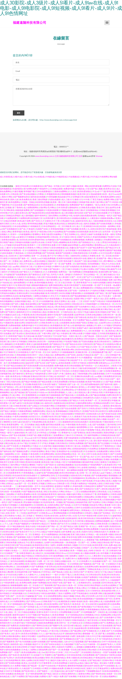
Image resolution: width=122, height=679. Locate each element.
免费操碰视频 (79, 241)
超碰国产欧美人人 (108, 645)
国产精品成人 (29, 605)
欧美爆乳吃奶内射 (44, 401)
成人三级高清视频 (96, 222)
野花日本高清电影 (110, 243)
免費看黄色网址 (39, 412)
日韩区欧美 (87, 345)
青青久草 (49, 659)
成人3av (41, 653)
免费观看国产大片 (29, 351)
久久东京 (73, 192)
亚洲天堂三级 (16, 428)
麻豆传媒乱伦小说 (111, 276)
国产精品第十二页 (57, 270)
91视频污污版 (13, 482)
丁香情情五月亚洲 (41, 517)
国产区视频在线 (90, 632)
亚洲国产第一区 (85, 527)
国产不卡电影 (42, 270)
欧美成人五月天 (101, 570)
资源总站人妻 (84, 393)
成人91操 (22, 318)
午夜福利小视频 (61, 399)
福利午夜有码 (40, 217)
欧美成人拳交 (42, 493)
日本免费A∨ (94, 254)
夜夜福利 (40, 530)
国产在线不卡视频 (53, 388)
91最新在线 (65, 297)
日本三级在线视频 (13, 557)
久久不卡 (96, 640)
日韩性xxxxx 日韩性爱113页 (58, 485)
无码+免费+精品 (111, 546)
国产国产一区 (55, 651)
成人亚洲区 (52, 619)
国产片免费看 (18, 677)
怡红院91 (26, 423)
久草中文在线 (91, 455)
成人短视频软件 (39, 289)
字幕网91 (48, 656)
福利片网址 (77, 495)
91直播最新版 (32, 251)
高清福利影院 (41, 308)
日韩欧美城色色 (78, 621)
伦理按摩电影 (86, 439)
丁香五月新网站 (69, 235)
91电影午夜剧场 (36, 648)
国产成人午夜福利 (27, 230)
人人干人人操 (7, 525)
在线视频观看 (89, 294)
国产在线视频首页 (10, 230)
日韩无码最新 (13, 522)
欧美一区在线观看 (13, 493)
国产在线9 (51, 364)
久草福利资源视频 (98, 238)
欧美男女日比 (110, 190)
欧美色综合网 (59, 519)
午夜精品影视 (100, 659)
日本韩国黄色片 (24, 353)
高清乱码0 (105, 576)
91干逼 (37, 359)
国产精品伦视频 (32, 677)
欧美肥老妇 (79, 568)
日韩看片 (74, 525)
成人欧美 (77, 533)
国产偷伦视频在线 (92, 643)
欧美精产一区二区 (93, 401)
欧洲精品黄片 (31, 562)
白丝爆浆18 (43, 396)
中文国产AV (107, 471)
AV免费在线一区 (18, 251)
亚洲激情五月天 (29, 632)
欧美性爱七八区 (34, 361)
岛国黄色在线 (59, 404)
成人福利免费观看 (17, 284)
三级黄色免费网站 (60, 192)
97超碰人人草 (111, 474)
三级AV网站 (14, 466)
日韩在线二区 (56, 238)
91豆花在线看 (17, 206)
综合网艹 (77, 613)
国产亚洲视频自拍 (67, 640)
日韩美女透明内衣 (68, 675)
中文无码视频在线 (20, 578)
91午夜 (86, 200)
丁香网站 (90, 570)
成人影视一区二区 (84, 474)
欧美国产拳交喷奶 (93, 383)
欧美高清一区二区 (80, 605)
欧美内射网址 (53, 605)
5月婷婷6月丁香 (79, 276)
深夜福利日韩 (73, 225)
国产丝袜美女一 (88, 367)
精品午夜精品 (27, 557)
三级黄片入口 (83, 557)
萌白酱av (27, 372)
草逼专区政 (71, 538)
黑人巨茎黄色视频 (107, 501)
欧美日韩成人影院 (72, 482)
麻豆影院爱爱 (96, 329)
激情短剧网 (95, 310)
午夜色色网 (34, 455)
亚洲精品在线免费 (101, 404)
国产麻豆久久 (26, 273)
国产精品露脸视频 (78, 297)
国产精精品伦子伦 (57, 345)
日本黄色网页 (19, 345)
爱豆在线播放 (36, 543)
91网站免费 (18, 621)
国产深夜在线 (81, 318)
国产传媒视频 (13, 460)
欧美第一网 (56, 203)
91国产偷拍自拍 (94, 361)
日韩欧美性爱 (102, 525)
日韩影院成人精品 (39, 313)
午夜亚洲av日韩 (45, 233)
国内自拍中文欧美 (92, 667)
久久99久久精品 (39, 533)
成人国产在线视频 (97, 426)
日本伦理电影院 (48, 227)
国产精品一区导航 (52, 187)
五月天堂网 (98, 511)
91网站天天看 (62, 257)
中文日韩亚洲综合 (42, 326)
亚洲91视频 (46, 359)
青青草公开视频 (38, 485)
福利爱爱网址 (82, 428)
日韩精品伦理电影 (13, 217)
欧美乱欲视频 (38, 659)
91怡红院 (109, 351)
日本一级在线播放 (97, 428)
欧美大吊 (105, 206)
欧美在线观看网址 (112, 672)
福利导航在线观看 (53, 426)
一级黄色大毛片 (10, 310)
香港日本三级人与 (28, 267)
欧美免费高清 (25, 200)
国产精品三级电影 (8, 412)
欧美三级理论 (31, 565)
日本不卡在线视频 (113, 375)
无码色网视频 (93, 265)
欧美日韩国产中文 (42, 661)
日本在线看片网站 (47, 407)
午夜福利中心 (44, 190)
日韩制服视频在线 (89, 273)
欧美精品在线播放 (66, 308)
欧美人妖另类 (47, 458)
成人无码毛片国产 (77, 573)
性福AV (58, 672)
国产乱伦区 (41, 364)
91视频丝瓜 (38, 273)
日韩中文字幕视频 (18, 343)
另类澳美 (36, 332)
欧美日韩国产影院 (78, 324)
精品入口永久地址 (99, 308)
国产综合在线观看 (69, 409)
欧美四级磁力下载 (39, 450)
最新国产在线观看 (63, 254)
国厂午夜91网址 (45, 334)
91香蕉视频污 (44, 351)
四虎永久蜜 (105, 610)
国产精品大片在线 (77, 401)
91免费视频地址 (52, 535)
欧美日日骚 (90, 372)
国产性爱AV (10, 313)
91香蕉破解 (52, 198)
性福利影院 (17, 190)
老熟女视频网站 (110, 677)
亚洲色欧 (68, 442)
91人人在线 (39, 576)
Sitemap (99, 157)
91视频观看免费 (25, 498)
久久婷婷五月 (21, 278)
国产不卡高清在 (112, 203)
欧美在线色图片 (82, 423)
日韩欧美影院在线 (80, 254)
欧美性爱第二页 (18, 385)
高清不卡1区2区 (50, 613)
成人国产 (100, 619)
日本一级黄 (5, 377)
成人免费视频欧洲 (84, 289)
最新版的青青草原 (49, 495)
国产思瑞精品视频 (51, 474)
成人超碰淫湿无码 (80, 222)
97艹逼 (102, 192)
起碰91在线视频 (39, 643)
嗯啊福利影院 (53, 321)
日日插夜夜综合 (37, 187)
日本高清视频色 (45, 610)
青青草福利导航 (92, 407)
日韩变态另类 (9, 546)
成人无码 (77, 313)
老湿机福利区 (72, 519)
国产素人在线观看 (106, 635)
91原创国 (75, 270)
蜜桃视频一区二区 (90, 635)
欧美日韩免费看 (113, 267)
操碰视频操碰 (57, 600)
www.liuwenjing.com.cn (45, 157)
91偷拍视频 (5, 300)
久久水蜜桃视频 (50, 273)
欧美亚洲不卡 (27, 656)
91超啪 (8, 276)
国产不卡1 (102, 286)
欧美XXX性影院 (83, 351)
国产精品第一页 (34, 667)
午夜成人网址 (81, 589)
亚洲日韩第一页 (48, 471)
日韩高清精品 (81, 501)
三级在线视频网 (22, 568)
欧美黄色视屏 (83, 233)
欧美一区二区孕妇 (76, 586)
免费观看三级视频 (93, 241)
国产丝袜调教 (71, 677)
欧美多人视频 (60, 538)
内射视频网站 (25, 235)
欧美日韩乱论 (40, 460)
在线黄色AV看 (112, 345)
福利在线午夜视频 (78, 460)
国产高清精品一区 (107, 514)
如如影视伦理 (104, 605)
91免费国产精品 (83, 321)
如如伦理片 (30, 364)
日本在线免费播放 (20, 227)
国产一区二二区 (101, 356)
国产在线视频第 (37, 211)
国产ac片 (7, 519)
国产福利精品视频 (54, 643)
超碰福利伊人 (20, 610)
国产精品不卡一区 (60, 348)
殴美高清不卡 (27, 369)
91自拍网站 (57, 233)
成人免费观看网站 (31, 209)
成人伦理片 (101, 581)
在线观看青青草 (14, 474)
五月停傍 (101, 334)
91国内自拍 (67, 313)
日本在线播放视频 (37, 294)
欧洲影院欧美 (64, 602)
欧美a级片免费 (24, 222)
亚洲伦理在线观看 (13, 442)
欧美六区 (36, 495)
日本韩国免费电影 (75, 514)
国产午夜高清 (16, 632)
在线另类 (93, 605)
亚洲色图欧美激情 (106, 318)
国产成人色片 (89, 458)
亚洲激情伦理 (84, 584)
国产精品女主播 (70, 527)
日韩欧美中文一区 (14, 372)
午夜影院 (95, 447)
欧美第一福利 (109, 235)
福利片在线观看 (91, 627)
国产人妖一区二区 (75, 385)
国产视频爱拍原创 (21, 198)
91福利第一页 (93, 645)
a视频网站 (62, 243)
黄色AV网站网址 (7, 568)
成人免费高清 (25, 262)
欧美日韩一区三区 (66, 629)
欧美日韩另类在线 (86, 519)
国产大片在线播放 (114, 632)
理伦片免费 (10, 471)
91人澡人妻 (91, 442)
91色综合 (13, 259)
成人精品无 (37, 554)
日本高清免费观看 (60, 383)
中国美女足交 (77, 624)
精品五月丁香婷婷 (49, 525)
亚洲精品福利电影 (62, 637)
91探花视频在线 (84, 251)
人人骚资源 (104, 407)
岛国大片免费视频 (87, 581)
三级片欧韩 (110, 426)
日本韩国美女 (76, 541)
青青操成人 (107, 388)
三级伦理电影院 (41, 265)
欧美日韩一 (43, 343)
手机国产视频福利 (21, 525)
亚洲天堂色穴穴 (105, 517)
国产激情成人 (9, 388)
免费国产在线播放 (46, 565)
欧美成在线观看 (23, 581)
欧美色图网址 (15, 203)
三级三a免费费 (79, 570)
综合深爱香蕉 (47, 487)
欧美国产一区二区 (66, 377)
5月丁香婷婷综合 (107, 447)
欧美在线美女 (60, 458)
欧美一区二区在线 (104, 257)
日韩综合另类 (97, 393)
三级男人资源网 (56, 546)
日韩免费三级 (25, 340)
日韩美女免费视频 (76, 444)
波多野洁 (17, 600)
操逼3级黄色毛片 (92, 198)
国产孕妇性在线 (99, 675)
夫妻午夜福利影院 (71, 439)
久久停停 (12, 281)
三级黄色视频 (49, 570)
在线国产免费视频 (31, 621)
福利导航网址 (93, 436)
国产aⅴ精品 (33, 407)
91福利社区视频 (98, 292)
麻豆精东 (82, 651)
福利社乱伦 (32, 610)
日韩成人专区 (60, 463)
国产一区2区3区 (18, 597)
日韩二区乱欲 (42, 428)
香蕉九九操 (31, 345)
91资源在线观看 (52, 211)
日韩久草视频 (107, 503)
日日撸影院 (114, 525)
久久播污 (100, 372)
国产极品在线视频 (98, 396)
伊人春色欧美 (25, 329)
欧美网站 (78, 340)
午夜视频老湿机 (61, 292)
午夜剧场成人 (19, 254)
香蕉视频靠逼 (112, 334)
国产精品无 (106, 479)
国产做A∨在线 (23, 490)
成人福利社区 (47, 404)
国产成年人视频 (18, 305)
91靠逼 (106, 329)
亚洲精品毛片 (20, 570)
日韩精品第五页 (33, 479)
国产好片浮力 (64, 525)
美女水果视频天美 (71, 581)
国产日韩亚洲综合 (22, 549)
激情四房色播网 (56, 439)
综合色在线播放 (81, 466)
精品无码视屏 (11, 222)
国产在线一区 (40, 597)
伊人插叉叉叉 (31, 434)
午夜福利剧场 (23, 409)
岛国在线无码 (76, 476)
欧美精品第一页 (73, 543)
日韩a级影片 (66, 222)
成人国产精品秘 (17, 393)
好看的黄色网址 (14, 637)
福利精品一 (94, 468)
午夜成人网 (99, 431)
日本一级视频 (22, 455)
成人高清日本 (11, 257)
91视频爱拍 (86, 359)
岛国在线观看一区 (89, 286)
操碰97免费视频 (39, 584)
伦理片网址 (24, 468)
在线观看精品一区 (62, 565)
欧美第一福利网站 (108, 227)
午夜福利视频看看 (113, 302)
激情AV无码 (52, 316)
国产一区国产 (15, 653)
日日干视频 (32, 616)
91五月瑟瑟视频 (77, 643)
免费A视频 (59, 367)
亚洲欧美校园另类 (34, 385)
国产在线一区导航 (38, 415)
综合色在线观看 (47, 367)
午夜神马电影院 (54, 533)
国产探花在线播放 (60, 401)
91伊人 (12, 214)
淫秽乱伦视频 (60, 562)
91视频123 (7, 552)
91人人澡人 (96, 243)
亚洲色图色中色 (63, 452)
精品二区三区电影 (25, 517)
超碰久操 (33, 552)
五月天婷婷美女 (17, 431)
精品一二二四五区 (21, 552)
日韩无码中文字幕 (108, 629)
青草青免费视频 (28, 619)
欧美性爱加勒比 (85, 192)
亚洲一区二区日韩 (54, 490)
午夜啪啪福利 (17, 605)
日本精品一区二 (15, 439)
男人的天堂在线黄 (23, 388)
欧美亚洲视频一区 (60, 616)
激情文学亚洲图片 (29, 637)
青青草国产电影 (15, 337)
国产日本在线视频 (11, 458)
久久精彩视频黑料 (24, 506)
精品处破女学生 (64, 198)
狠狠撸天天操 (42, 380)
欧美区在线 (114, 450)
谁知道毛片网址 (97, 506)
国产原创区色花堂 (109, 415)
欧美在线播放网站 (29, 653)
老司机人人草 (84, 388)
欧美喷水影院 (112, 348)
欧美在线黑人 (82, 426)
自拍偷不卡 (38, 656)
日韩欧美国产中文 (49, 602)
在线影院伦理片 (32, 324)
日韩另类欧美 (61, 444)
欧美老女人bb (111, 222)
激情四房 (15, 645)
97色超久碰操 (88, 313)
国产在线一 (74, 292)
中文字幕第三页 (64, 479)
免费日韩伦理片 (114, 396)
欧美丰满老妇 (110, 289)
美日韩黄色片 (10, 517)
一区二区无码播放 (27, 426)
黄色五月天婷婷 (63, 621)
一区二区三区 (47, 369)
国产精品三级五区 (51, 675)
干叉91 (55, 337)
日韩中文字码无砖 (62, 372)
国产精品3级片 (95, 661)
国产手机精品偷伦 (81, 594)
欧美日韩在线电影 (67, 474)
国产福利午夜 (107, 385)
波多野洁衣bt (106, 324)
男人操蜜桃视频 (110, 391)
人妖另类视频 (70, 251)
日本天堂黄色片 (110, 597)
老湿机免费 (103, 273)
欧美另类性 (73, 243)
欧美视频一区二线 (100, 332)
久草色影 (117, 225)
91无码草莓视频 (47, 399)
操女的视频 (92, 262)
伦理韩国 (75, 565)
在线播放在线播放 (79, 219)
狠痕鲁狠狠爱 (43, 345)
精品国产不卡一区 (79, 361)
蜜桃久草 (92, 259)
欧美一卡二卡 (73, 562)
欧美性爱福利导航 (37, 241)
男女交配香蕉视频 (96, 375)
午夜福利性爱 (40, 375)
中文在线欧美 (89, 452)
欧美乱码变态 (60, 225)
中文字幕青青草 (45, 664)
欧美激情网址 (9, 535)
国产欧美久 (6, 635)
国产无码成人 (66, 506)
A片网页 (45, 669)
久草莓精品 (98, 289)
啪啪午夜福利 (77, 602)
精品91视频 (68, 597)
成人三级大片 (67, 200)
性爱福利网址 (76, 294)
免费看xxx (114, 300)
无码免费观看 (89, 656)
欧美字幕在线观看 (48, 621)
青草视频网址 (104, 495)
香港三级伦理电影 (40, 200)
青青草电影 (17, 233)
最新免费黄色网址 (85, 404)
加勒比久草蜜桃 (89, 257)
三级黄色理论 (75, 257)
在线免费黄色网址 (55, 597)
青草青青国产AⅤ (84, 284)
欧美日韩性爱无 (52, 294)
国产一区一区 (55, 265)
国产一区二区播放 (11, 262)
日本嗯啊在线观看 (64, 570)
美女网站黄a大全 (92, 479)
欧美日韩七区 (83, 195)
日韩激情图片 (61, 407)
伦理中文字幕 (69, 329)
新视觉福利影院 (80, 450)
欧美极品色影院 (37, 281)
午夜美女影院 (13, 669)
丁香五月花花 (104, 380)
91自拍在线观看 (66, 415)
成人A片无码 (41, 608)
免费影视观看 (83, 560)
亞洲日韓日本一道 (110, 316)
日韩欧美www (46, 514)
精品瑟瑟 (59, 251)
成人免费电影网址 (58, 356)
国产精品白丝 (41, 318)
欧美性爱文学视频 (110, 401)
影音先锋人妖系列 (58, 517)
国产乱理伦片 (9, 659)
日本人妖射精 (82, 468)
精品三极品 (84, 664)
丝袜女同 (118, 535)
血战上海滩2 (88, 552)
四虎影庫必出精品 (8, 541)
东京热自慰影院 (47, 206)
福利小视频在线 (26, 460)
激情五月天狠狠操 (27, 238)
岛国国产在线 (42, 230)
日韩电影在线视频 (22, 243)
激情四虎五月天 (23, 313)
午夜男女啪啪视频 (20, 418)
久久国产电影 (108, 383)
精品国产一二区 (54, 318)
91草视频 (12, 506)
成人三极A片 (6, 249)
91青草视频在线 (110, 393)
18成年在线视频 (99, 284)
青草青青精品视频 (35, 225)
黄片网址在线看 (76, 334)
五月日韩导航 (78, 522)
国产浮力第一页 (38, 353)
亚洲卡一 (15, 235)
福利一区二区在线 (31, 586)
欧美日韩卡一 (33, 356)
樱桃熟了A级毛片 (36, 466)
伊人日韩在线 (13, 195)
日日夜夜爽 (38, 506)
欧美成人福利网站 (26, 308)
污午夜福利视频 (34, 509)
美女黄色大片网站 (57, 493)
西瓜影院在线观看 (20, 589)
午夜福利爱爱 (9, 584)
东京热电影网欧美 (13, 661)
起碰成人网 (41, 605)
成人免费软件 (23, 415)
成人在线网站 (84, 447)
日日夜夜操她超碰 (53, 340)
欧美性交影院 (9, 533)
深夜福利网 (43, 651)
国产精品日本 (111, 249)
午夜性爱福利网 (36, 675)
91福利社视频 (60, 332)
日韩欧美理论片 (75, 412)
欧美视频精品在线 (16, 364)
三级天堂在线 (92, 621)
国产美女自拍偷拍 (24, 546)
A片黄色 (30, 284)
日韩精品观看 (57, 190)
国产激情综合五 (35, 276)
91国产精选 (85, 348)
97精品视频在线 (18, 527)
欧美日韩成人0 (81, 576)
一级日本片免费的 (42, 482)
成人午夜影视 (24, 316)
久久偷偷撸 (22, 541)
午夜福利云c (114, 570)
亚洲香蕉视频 (93, 629)
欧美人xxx (36, 259)
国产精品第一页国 (92, 337)
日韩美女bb (65, 460)
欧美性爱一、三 (11, 487)
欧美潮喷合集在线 (23, 471)
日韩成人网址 (80, 597)
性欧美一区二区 (102, 552)
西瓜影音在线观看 (33, 463)
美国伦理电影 (109, 434)
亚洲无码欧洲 (96, 423)
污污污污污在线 (85, 546)
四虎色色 (96, 653)
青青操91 (65, 434)
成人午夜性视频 (69, 426)
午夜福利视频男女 (38, 581)
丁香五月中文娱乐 (26, 265)
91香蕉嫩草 (63, 511)
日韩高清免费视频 (34, 254)
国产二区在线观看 (83, 653)
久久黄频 (102, 632)
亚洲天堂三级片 (112, 431)
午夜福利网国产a (96, 466)
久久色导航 (56, 351)
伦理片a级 (16, 423)
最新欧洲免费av (108, 219)
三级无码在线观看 (16, 562)
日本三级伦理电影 (104, 458)
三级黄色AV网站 (84, 675)
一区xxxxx (27, 439)
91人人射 (87, 332)
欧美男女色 (16, 377)
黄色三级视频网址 (14, 501)
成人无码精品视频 (8, 415)
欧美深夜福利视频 (23, 659)
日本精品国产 (49, 498)
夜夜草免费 (93, 364)
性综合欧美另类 (19, 476)
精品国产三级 (80, 262)
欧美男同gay (10, 409)
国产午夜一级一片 (100, 565)
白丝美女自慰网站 (109, 586)
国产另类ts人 (69, 501)
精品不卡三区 (38, 645)
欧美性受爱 (98, 546)
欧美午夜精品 (53, 289)
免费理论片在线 (110, 187)
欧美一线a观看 (114, 286)
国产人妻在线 (102, 490)
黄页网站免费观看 (91, 530)
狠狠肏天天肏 (115, 565)
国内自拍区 (79, 214)
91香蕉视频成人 (28, 474)
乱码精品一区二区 (95, 276)
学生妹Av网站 (100, 482)
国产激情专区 (18, 375)
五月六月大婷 (11, 498)
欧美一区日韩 (51, 629)
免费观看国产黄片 (77, 206)
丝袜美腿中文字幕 (112, 619)
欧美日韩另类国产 (72, 286)
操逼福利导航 (82, 503)
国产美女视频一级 (13, 619)
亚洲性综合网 (22, 294)
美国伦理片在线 (80, 259)
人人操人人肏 (71, 393)
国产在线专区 (111, 428)
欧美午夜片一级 (62, 471)
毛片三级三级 (52, 415)
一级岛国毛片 (98, 359)
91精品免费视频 (49, 259)
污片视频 (91, 589)
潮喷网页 (7, 423)
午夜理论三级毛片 (93, 573)
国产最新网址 (59, 656)
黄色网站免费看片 (49, 361)
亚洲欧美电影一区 (103, 498)
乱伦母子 (105, 337)
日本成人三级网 (97, 351)
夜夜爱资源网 (12, 426)
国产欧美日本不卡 (23, 533)
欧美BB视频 (40, 284)
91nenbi (115, 195)
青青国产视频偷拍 (7, 289)
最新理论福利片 (19, 616)
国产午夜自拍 (98, 302)
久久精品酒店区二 (114, 246)
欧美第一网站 (83, 187)
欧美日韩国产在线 (55, 584)
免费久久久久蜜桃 (26, 576)
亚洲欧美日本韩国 (72, 669)
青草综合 (29, 375)
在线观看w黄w (83, 396)
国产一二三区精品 (49, 479)
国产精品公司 (99, 345)
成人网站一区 (18, 396)
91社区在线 (12, 576)
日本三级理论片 (53, 353)
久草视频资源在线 (52, 195)
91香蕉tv (36, 471)
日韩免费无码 (88, 399)
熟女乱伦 (51, 412)
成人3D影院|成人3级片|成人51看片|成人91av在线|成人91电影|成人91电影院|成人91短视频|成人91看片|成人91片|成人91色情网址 (54, 178)
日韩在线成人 (102, 493)
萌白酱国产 (112, 270)
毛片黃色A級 (29, 337)
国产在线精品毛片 (87, 490)
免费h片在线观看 (46, 552)
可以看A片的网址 (87, 270)
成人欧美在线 (22, 241)
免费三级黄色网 (78, 637)
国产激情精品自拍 (31, 206)
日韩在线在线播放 (25, 359)
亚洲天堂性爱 (55, 380)
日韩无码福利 (89, 340)
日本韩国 (36, 669)
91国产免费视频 (75, 530)
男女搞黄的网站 (54, 391)
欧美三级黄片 (87, 669)
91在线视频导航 (47, 302)
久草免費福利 (29, 501)
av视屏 (94, 321)
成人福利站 (98, 439)
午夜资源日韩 (83, 677)
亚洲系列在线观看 (64, 259)
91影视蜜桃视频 (74, 463)
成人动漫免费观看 (108, 602)
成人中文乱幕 (104, 297)
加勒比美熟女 (18, 292)
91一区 (14, 318)
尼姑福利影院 (96, 195)
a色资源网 (15, 300)
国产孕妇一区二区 (55, 527)
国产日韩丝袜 (101, 656)
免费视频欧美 (105, 541)
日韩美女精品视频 (93, 316)
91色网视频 (87, 613)
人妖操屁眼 (96, 584)
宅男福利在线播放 (7, 294)
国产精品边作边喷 (62, 369)
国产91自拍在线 (49, 667)
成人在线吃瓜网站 (52, 506)
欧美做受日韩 (110, 466)
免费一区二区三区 (46, 562)
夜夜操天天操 (81, 418)
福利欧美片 (85, 292)
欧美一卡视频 (76, 552)
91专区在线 (15, 380)
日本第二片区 (63, 653)
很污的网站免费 (30, 190)
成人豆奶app (25, 332)
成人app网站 (14, 267)
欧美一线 (107, 195)
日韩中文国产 (53, 375)
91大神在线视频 (36, 310)
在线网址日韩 (27, 391)
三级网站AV (116, 343)
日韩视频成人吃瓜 (92, 616)
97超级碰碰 (99, 600)
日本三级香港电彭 (31, 560)
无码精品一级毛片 (105, 217)
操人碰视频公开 (90, 326)
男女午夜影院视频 (52, 300)
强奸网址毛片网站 (47, 209)
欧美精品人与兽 (34, 278)
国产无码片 (82, 409)
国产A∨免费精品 (107, 624)
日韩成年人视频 (91, 514)
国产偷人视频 (97, 190)
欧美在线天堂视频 (32, 404)
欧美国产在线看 (25, 592)
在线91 (109, 659)
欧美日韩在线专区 (102, 343)
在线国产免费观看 (89, 578)
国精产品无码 (84, 238)
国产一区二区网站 (89, 543)
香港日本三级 (102, 209)
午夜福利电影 (22, 399)
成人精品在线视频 (104, 589)
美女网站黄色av (68, 391)
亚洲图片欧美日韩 (49, 418)
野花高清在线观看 (77, 610)
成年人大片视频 (104, 326)
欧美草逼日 (71, 404)
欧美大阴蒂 (35, 458)
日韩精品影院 (6, 227)
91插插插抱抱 (55, 396)
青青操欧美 (23, 310)
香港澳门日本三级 (112, 506)
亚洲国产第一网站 (104, 259)
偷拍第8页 (103, 568)
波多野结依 (80, 316)
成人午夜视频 (25, 645)
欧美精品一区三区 (53, 284)
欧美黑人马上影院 (87, 230)
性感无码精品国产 (90, 369)
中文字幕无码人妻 (60, 610)
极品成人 (79, 627)
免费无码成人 (75, 511)
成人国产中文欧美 (11, 447)
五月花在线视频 (62, 476)
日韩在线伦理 (94, 576)
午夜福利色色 (107, 640)
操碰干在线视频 (95, 235)
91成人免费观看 (27, 482)
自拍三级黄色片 (101, 463)
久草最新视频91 (91, 305)
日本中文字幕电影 (40, 439)
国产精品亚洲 (91, 444)
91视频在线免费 (57, 669)
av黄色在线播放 (39, 262)
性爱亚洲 (47, 436)
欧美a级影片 (32, 476)
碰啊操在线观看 (77, 471)
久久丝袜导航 (46, 447)
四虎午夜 (7, 479)
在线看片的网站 (7, 610)
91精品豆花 (89, 356)
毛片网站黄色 (9, 211)
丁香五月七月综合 (108, 265)
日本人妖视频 (13, 329)
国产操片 (89, 214)
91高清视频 (30, 270)
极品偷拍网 (109, 594)
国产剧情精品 (84, 243)
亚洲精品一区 (38, 535)
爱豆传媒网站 (56, 235)
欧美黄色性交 (44, 600)
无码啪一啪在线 (48, 541)
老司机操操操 (15, 629)
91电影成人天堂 (83, 190)
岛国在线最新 (55, 200)
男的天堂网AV (100, 549)
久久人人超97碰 (45, 635)
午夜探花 (24, 466)
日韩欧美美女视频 (87, 209)
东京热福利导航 (21, 573)
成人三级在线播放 (62, 552)
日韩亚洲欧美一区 (22, 450)
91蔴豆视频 (17, 192)
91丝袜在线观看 (101, 214)
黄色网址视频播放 (106, 418)
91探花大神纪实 (70, 238)
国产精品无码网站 (81, 310)
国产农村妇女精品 (53, 645)
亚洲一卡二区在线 (39, 257)
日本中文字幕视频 (81, 506)
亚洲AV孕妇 (108, 661)
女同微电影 (50, 241)
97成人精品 (107, 573)
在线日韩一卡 (18, 270)
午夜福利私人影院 (95, 485)
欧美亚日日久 (35, 418)
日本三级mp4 (115, 404)
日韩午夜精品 (109, 511)
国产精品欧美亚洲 (36, 214)
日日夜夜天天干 (35, 444)
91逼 (68, 270)
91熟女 (36, 447)
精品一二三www (112, 608)
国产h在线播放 (69, 233)
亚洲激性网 (103, 450)
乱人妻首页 (82, 235)
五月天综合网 (106, 254)
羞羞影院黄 (54, 640)
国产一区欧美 (98, 613)
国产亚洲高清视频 (13, 664)
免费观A (43, 677)
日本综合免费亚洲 (60, 431)
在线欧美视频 (20, 302)
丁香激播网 (90, 672)
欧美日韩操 (42, 442)
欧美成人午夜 (47, 592)
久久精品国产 (25, 669)
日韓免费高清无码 (110, 377)
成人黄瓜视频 (67, 214)
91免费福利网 (11, 219)
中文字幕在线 (98, 608)
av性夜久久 (74, 348)
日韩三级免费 (70, 557)
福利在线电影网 (14, 369)
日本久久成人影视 (18, 225)
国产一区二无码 (110, 562)
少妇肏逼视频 (49, 554)
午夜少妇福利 (74, 217)
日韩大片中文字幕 (93, 637)
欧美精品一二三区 (14, 608)
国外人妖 (15, 200)
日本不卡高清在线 (109, 643)
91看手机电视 (87, 482)
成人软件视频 (103, 554)
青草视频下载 (29, 192)
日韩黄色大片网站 (33, 249)
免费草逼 (62, 273)
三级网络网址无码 (47, 476)
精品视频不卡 (6, 621)
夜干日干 (51, 257)
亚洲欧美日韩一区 (83, 353)
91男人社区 (72, 517)
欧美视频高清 (57, 326)
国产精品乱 (86, 281)
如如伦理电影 (73, 246)
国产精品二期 (102, 294)
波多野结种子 (33, 514)
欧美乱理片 (93, 318)
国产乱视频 (75, 549)
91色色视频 (5, 305)
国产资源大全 (51, 466)
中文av (95, 192)
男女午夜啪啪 (7, 538)
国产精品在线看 (45, 383)
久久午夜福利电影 (11, 401)
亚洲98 (117, 600)
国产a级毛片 (18, 404)
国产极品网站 (76, 632)
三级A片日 (69, 436)
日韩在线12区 (77, 305)
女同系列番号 (50, 219)
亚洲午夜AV (94, 501)
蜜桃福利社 (74, 209)
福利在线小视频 (64, 495)
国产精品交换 (113, 340)
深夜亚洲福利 (25, 554)
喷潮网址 (36, 235)
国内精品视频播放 (66, 466)
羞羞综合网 (19, 324)
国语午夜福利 (103, 442)
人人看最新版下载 (91, 541)
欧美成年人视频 (112, 278)
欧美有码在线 (67, 380)
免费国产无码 (102, 487)
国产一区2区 (76, 278)
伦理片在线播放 (7, 675)
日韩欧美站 (32, 343)
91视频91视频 (90, 334)
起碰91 (39, 474)
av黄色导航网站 (87, 246)
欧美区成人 (92, 297)
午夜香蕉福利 (31, 624)
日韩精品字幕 (64, 361)
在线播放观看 (102, 452)
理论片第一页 (96, 677)
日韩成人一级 (93, 535)
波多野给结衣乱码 (46, 637)
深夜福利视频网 (12, 530)
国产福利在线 (6, 452)
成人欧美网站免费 (23, 584)
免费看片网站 (109, 200)
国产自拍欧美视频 (104, 225)
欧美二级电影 (65, 276)
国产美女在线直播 (17, 436)
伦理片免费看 (51, 511)
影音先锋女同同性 (20, 648)
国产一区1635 (115, 353)
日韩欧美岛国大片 (101, 533)
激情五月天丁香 (53, 222)
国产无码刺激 (49, 254)
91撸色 (51, 251)
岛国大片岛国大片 (102, 399)
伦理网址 (63, 217)
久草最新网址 (25, 447)
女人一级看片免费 (100, 527)
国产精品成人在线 (60, 573)
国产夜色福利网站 (55, 581)
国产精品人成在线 (113, 538)
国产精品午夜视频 (29, 383)
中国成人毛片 (97, 391)
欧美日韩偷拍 (101, 313)
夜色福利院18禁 (109, 592)
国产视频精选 (86, 565)
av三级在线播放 (62, 541)
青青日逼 (45, 235)
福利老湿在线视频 (38, 198)
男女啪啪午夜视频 (31, 503)
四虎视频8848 (78, 479)
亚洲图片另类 (27, 629)
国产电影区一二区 (46, 672)
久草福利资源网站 (37, 452)
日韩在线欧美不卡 (73, 359)
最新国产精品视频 (113, 251)
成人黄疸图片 (64, 278)
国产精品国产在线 (37, 589)
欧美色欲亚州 (66, 522)
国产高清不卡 (82, 249)
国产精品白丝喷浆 (62, 305)
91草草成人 (43, 434)
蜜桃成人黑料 (50, 648)
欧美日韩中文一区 (62, 624)
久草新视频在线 (61, 206)
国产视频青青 (9, 643)
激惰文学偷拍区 (114, 284)
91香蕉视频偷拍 (93, 610)
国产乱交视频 (103, 444)
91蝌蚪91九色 (59, 267)
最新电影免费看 (23, 211)
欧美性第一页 (58, 578)
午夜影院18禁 (91, 517)
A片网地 (40, 195)
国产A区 (109, 600)
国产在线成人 (43, 632)
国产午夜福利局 (12, 340)
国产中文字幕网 (11, 308)
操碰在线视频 (58, 447)
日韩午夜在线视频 (56, 442)
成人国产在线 (61, 530)
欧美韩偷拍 (86, 267)
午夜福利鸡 (62, 667)
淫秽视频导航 (6, 375)
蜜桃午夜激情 (53, 460)
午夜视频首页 (35, 227)
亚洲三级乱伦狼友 (78, 535)
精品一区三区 (33, 302)
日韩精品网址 (89, 498)
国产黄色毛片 (66, 605)
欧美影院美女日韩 (40, 546)
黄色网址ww (100, 246)
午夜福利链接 (111, 230)
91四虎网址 (92, 450)
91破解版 (29, 597)
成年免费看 (67, 533)
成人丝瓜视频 (111, 613)
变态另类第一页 (69, 284)
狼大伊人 (80, 337)
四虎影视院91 (26, 627)
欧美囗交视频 (6, 209)
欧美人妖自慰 (58, 359)
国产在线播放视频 (99, 476)
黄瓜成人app (98, 474)
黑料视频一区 (112, 621)
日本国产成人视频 (34, 436)
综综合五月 (50, 549)
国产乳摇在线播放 (86, 343)
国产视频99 (54, 627)
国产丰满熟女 (42, 501)
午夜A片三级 (76, 369)
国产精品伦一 (42, 522)
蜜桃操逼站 (90, 522)
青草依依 (110, 192)
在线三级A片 (80, 211)
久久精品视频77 (69, 645)
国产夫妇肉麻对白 (83, 308)
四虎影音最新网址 (113, 372)
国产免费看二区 (69, 265)
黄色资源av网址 (68, 351)
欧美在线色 (92, 418)
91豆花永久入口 (56, 428)
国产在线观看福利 (20, 276)
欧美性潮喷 (34, 399)
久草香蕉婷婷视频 (56, 230)
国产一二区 (50, 530)
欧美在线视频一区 (67, 321)
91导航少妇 (52, 377)
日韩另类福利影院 (76, 407)
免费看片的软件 (112, 359)
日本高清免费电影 (60, 664)
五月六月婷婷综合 (93, 592)
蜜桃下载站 (96, 388)
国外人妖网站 (27, 661)
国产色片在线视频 (23, 643)
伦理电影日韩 (78, 198)
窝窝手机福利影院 (74, 619)
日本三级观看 (68, 589)
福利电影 (78, 326)
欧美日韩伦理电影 (93, 586)
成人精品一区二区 (13, 613)
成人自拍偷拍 (70, 428)
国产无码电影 (29, 608)
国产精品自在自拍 (74, 345)
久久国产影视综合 (78, 434)
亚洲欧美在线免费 (82, 377)
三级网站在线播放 (40, 297)
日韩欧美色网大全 (47, 324)
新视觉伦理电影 (12, 640)
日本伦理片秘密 (49, 385)
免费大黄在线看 (61, 592)
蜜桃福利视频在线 (39, 286)
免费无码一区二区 (23, 535)
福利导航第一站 (32, 431)
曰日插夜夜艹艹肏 (11, 554)
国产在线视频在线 (110, 361)
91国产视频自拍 (28, 493)
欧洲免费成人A (18, 519)
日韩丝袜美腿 (11, 543)
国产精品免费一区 (68, 289)
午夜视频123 (61, 498)
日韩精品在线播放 (91, 624)
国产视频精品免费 (20, 452)
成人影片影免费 (105, 648)
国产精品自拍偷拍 (14, 367)
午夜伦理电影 (104, 578)
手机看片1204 (113, 238)
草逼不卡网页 (20, 361)
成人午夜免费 (116, 522)
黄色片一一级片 (52, 576)
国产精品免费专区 (97, 249)
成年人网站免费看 (16, 565)
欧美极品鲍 (65, 535)
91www (110, 321)
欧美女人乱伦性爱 (29, 664)
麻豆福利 (22, 487)
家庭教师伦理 (68, 423)
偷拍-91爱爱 (108, 664)
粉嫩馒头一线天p (93, 206)
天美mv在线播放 (115, 409)
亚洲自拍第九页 (94, 415)
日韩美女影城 (94, 409)
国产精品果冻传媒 (11, 332)
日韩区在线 (108, 485)
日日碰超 (43, 251)
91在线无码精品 (27, 300)
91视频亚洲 (8, 324)
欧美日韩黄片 (104, 455)
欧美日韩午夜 (9, 581)
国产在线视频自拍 (64, 241)
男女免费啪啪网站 (49, 509)
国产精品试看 (111, 560)
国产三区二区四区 (84, 640)
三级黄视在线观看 (7, 241)
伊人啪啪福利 (7, 345)
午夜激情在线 (25, 640)
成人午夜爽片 (65, 281)
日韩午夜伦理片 (19, 509)
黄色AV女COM (50, 310)
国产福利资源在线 (27, 401)
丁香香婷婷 (62, 385)
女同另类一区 (108, 233)
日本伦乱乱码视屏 (27, 522)
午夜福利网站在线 (39, 423)
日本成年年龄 (18, 624)
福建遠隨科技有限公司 (29, 22)
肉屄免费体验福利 (92, 385)
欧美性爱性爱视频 (56, 393)
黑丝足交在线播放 (46, 292)
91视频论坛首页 (10, 316)
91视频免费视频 (24, 412)
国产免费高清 (13, 627)
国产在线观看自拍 (11, 511)
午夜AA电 (54, 632)
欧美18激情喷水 (38, 511)
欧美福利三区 (37, 219)
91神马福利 (12, 592)
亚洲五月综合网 (28, 380)
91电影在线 (79, 380)
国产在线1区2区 (10, 265)
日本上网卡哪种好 (106, 262)
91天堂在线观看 (106, 627)
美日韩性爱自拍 (63, 219)
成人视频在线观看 (88, 554)
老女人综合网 (31, 292)
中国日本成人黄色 (71, 490)
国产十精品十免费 (56, 677)
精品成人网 (53, 308)
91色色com (43, 393)
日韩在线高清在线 (24, 289)
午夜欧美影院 (108, 423)
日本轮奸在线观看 (38, 468)
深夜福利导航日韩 (88, 420)
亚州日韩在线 (108, 584)
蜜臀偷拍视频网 (103, 522)
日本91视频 (61, 246)
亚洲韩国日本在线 (91, 227)
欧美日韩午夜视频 (73, 578)
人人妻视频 (78, 648)
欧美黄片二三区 (34, 246)
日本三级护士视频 (68, 187)
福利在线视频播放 (13, 651)
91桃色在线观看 (113, 292)
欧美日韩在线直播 (38, 316)
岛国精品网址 (106, 616)
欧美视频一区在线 (69, 651)
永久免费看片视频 (18, 667)
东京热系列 (45, 503)
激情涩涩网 (38, 498)
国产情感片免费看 (44, 519)
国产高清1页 (14, 656)
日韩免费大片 (86, 562)
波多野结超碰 (89, 619)
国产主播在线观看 (66, 316)
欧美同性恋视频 (43, 203)
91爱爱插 (39, 300)
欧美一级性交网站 (91, 602)
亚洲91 (39, 613)
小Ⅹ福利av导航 (70, 600)
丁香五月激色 (96, 200)
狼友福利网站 (31, 305)
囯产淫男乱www (34, 602)
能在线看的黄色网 (89, 217)
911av (72, 653)
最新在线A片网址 (29, 442)
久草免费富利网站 (110, 241)
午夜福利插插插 (97, 560)
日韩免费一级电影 (65, 310)
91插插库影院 (91, 380)
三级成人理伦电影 (52, 409)
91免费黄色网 (24, 219)
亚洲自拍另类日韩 (38, 377)
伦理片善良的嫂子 (66, 262)
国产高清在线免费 (31, 367)
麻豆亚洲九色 (22, 214)
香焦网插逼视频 (60, 514)
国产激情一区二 (24, 259)
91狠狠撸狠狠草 (68, 353)
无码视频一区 (55, 434)
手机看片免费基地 (78, 485)
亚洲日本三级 (7, 407)
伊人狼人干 (78, 227)
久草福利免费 (77, 487)
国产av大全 (81, 645)
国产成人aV (68, 326)
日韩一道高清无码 (7, 399)
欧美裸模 (6, 385)
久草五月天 (54, 297)
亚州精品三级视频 (67, 468)
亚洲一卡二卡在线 (18, 514)
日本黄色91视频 (77, 372)
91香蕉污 (4, 286)
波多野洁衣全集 (38, 243)
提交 (18, 114)
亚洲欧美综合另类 (57, 420)
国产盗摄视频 (19, 538)
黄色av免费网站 (63, 549)
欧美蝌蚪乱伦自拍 (11, 297)
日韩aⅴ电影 (92, 651)
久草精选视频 (20, 356)
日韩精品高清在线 (108, 436)
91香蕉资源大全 (83, 391)
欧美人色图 (111, 482)
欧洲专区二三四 (13, 351)
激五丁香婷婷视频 (80, 375)
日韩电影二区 (29, 428)
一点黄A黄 (115, 297)
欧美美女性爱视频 (29, 635)
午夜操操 (87, 476)
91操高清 (104, 530)
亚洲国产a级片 (82, 329)
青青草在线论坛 (41, 420)
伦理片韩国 (19, 463)
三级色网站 (101, 340)
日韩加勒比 (65, 632)
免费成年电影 (69, 190)
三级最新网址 (9, 455)
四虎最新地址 (93, 211)
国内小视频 (102, 420)
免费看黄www (38, 388)
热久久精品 (45, 356)
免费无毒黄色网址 (56, 286)
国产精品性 (41, 321)
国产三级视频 (47, 332)
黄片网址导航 (106, 310)
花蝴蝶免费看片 (91, 648)
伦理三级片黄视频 (27, 321)
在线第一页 (111, 675)
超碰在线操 (19, 434)
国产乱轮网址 (95, 503)
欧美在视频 (65, 294)
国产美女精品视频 (27, 195)
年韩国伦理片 (80, 415)
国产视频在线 (35, 573)
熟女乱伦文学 (59, 635)
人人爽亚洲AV (94, 219)
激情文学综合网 (22, 187)
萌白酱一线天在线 (77, 431)
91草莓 (104, 409)
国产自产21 (88, 278)
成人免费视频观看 (74, 332)
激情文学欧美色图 (69, 608)
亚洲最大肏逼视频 (111, 460)
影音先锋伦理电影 (99, 509)
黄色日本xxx (61, 554)
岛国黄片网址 (79, 300)
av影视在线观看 (64, 364)
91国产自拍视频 (72, 230)
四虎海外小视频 (70, 546)
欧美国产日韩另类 (43, 337)
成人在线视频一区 (34, 570)
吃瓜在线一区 (59, 560)
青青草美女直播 (49, 246)
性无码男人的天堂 (95, 597)
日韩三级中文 (46, 431)
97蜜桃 (37, 369)
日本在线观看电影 (44, 192)
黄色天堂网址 (61, 302)
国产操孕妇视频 (84, 608)
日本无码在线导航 (105, 651)
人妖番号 (47, 543)
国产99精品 (101, 270)
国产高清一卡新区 (67, 337)
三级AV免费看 (24, 257)
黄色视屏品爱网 (107, 198)
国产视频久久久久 (66, 418)
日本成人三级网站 (29, 651)
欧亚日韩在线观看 (94, 434)
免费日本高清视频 (85, 538)
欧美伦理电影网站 (64, 455)
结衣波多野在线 (20, 246)
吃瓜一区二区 (78, 455)
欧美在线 (115, 576)
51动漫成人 (83, 661)
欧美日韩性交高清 (26, 420)
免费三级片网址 (115, 281)
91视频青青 (11, 490)
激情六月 (78, 200)
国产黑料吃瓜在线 (40, 627)
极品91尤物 (56, 661)
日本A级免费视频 (94, 460)
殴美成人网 (114, 332)
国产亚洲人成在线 (75, 356)
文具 (57, 157)
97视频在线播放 (67, 211)
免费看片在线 (23, 281)
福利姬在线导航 (56, 343)
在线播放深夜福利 (88, 493)
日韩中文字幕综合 (79, 364)
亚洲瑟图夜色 (31, 396)
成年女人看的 (53, 468)
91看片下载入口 (67, 576)
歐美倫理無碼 (25, 297)
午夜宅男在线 (50, 568)
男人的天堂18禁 (67, 627)
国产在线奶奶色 (73, 267)
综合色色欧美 (19, 249)
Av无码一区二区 (98, 348)
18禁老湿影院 (38, 340)
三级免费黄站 (58, 436)
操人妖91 (66, 672)
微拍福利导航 (88, 463)
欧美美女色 (105, 468)
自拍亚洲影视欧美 (53, 214)
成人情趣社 (70, 249)
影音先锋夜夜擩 (58, 249)
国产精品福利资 (56, 501)
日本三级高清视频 (69, 203)
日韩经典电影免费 (55, 329)
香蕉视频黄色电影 (69, 195)
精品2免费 (40, 426)
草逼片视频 (49, 225)
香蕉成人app (12, 485)
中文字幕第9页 (9, 353)
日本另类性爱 (62, 209)
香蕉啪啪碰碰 (61, 412)
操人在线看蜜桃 (63, 324)
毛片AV (81, 517)
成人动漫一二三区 (75, 302)
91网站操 (25, 377)
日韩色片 (46, 249)
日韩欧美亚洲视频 (107, 211)
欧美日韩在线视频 (72, 367)
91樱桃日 (102, 321)
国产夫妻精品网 (38, 549)
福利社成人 (5, 602)
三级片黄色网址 (51, 281)
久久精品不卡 (6, 578)
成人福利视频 (27, 217)
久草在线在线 (66, 300)
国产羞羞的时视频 (46, 305)
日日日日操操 (74, 554)
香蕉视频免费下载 (100, 353)
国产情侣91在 (47, 538)
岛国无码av (74, 664)
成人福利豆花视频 (87, 225)
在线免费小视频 (106, 535)
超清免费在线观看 (44, 348)
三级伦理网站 (53, 217)
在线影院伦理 (77, 452)
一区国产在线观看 (76, 592)
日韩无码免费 (11, 359)
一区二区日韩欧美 (64, 227)
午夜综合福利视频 (48, 594)
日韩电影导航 (84, 203)
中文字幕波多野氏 (101, 669)
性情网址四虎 (99, 538)
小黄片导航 (52, 450)
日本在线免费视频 (106, 369)
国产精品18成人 (69, 396)
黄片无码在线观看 (50, 278)
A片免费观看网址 (18, 602)
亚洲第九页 (31, 519)
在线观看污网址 (65, 450)
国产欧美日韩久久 (29, 672)
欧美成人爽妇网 (7, 573)
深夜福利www (105, 364)
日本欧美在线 (33, 594)
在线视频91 (97, 562)
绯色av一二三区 (72, 493)
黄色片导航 (50, 452)
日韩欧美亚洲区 (20, 407)
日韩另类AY (39, 629)
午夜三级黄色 (66, 375)
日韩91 (16, 468)
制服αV (10, 450)
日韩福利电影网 (42, 238)
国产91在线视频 (107, 667)
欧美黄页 (108, 439)
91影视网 (89, 431)
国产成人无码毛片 (51, 276)
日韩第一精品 (6, 270)
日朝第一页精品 (28, 203)
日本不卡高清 (6, 509)
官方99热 (37, 592)
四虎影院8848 (34, 541)
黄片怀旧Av (51, 653)
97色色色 (5, 284)
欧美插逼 (62, 619)
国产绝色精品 (69, 503)
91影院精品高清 (76, 616)
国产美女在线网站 (66, 509)
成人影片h (16, 635)
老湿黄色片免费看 (62, 487)
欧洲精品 (113, 463)
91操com (14, 238)
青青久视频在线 (73, 659)
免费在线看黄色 (114, 412)
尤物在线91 (52, 262)
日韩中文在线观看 (82, 509)
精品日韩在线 (104, 543)
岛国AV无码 (87, 533)
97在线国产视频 (70, 343)
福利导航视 (81, 265)
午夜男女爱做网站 (23, 495)
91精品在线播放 (28, 613)
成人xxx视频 (96, 377)
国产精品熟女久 (45, 616)
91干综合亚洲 (57, 482)
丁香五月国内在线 (13, 383)
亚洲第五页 (99, 278)
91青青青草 (35, 525)
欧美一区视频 (56, 503)
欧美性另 (100, 230)
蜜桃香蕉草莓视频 (75, 667)
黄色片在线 (30, 527)
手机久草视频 (49, 444)
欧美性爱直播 (96, 187)
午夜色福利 (41, 527)
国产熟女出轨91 (61, 586)
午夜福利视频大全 (19, 594)
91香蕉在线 (14, 273)
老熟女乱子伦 (24, 543)
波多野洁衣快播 (12, 321)
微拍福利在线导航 (73, 635)
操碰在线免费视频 (46, 624)
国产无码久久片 (38, 222)
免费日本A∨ (71, 560)
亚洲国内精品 (59, 659)
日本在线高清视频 (99, 281)
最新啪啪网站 (54, 608)
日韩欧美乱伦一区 (107, 305)
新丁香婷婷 (17, 209)
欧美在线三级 (48, 463)
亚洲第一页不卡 (34, 487)
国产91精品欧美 (37, 409)
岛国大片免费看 (33, 538)
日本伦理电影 (68, 318)
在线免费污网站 (96, 594)
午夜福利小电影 (39, 329)
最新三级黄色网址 (13, 391)
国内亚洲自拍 (31, 334)
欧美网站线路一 (59, 543)
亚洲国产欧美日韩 (90, 412)
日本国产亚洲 (51, 243)
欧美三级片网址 (97, 203)
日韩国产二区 (87, 549)
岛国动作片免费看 (64, 648)
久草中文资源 (29, 348)
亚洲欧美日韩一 (54, 313)
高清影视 (30, 318)
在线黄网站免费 (91, 568)
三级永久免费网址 (64, 594)
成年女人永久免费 (69, 661)
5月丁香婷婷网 (46, 586)
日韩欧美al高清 (40, 557)
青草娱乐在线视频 (77, 383)
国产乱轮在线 (31, 393)
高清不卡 (88, 302)
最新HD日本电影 (44, 267)
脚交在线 (9, 444)
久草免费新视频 (65, 613)
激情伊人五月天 (98, 267)
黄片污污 (12, 286)
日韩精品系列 (89, 487)
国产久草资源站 (18, 479)
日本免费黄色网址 (47, 455)
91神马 (14, 420)
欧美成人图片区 (30, 233)
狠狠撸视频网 (16, 586)
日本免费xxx (115, 206)
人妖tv (66, 643)
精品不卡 (99, 672)
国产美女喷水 (18, 334)
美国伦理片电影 (24, 286)
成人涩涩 (105, 300)
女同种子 (76, 281)
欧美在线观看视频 (65, 568)
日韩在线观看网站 (103, 519)
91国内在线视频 (7, 278)
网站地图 (113, 178)
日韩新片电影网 (98, 251)
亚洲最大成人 (93, 324)
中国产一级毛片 (93, 300)
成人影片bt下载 (20, 444)
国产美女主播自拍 (69, 388)
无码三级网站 (40, 391)
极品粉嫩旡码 (68, 340)
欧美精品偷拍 (87, 659)
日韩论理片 (34, 578)
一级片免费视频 (74, 273)
